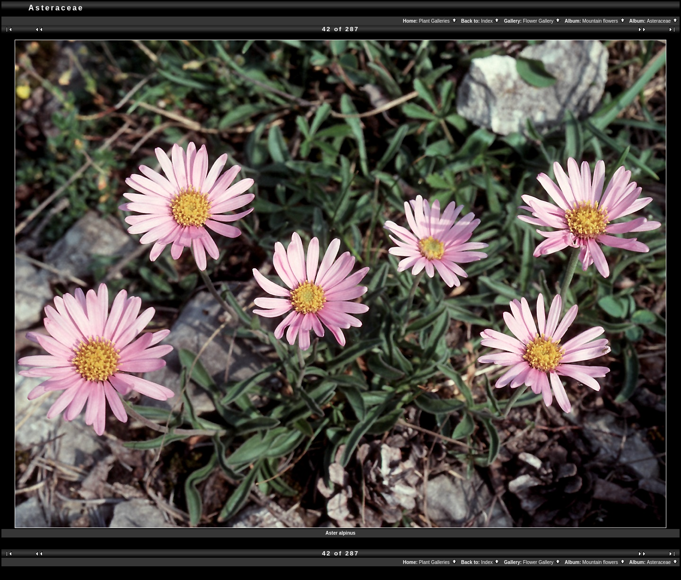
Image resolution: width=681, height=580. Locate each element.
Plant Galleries (438, 21)
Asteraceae (662, 21)
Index (490, 21)
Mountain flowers (603, 21)
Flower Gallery (542, 21)
